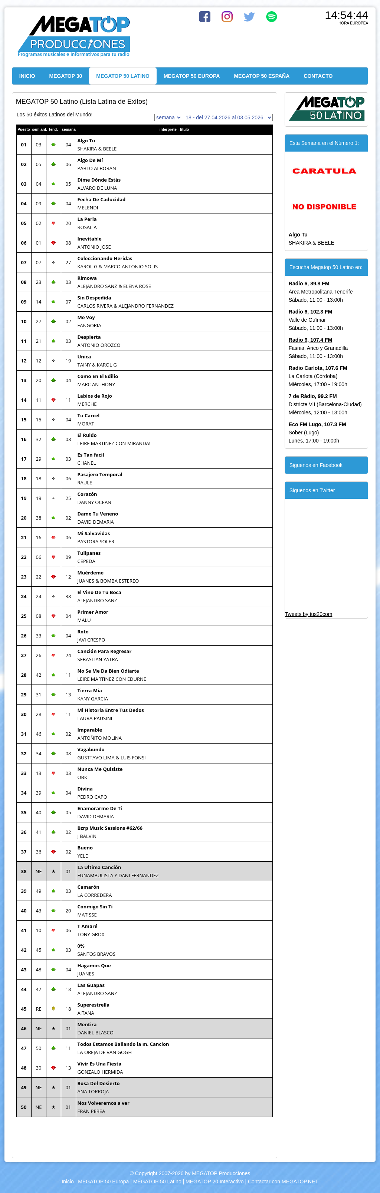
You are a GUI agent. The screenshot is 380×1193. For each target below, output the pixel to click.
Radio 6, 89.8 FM (309, 283)
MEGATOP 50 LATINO (123, 76)
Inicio (68, 1181)
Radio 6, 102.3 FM (310, 312)
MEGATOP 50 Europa (103, 1181)
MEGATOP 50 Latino (157, 1181)
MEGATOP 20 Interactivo (214, 1181)
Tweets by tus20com (308, 614)
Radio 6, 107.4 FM (310, 340)
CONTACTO (318, 76)
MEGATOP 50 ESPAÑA (261, 76)
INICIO (27, 76)
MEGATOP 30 (65, 76)
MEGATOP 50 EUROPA (192, 76)
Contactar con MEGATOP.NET (283, 1181)
